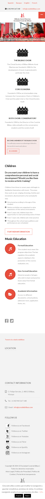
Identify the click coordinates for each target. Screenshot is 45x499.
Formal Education (25, 245)
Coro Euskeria (22, 89)
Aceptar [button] (19, 496)
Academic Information (27, 291)
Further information (18, 232)
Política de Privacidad (23, 471)
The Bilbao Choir (22, 60)
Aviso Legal (10, 471)
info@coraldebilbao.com (31, 9)
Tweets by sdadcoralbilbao (14, 340)
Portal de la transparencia (26, 474)
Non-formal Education (27, 271)
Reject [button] (27, 496)
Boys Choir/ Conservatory (22, 118)
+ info (41, 492)
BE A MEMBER (13, 151)
